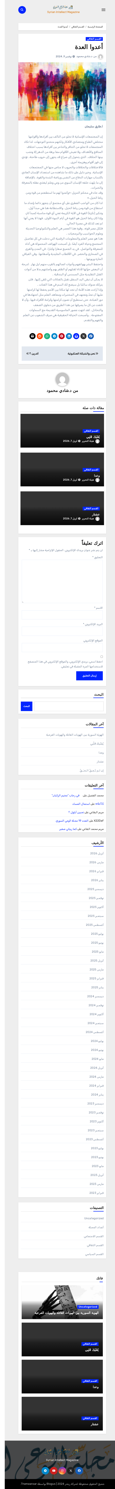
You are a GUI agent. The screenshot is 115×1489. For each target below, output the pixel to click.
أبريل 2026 (92, 853)
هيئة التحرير (86, 441)
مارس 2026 (92, 862)
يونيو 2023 (92, 1157)
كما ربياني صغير (63, 829)
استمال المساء (76, 803)
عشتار (91, 514)
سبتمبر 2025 (91, 916)
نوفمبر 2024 (91, 1005)
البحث (94, 695)
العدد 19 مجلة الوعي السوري (67, 820)
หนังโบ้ (95, 803)
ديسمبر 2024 (90, 996)
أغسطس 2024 (90, 1032)
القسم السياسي (89, 1254)
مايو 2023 (93, 1166)
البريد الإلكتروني (88, 624)
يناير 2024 (92, 1094)
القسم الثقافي (89, 38)
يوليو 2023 (92, 1148)
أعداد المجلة (91, 1227)
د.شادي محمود (80, 56)
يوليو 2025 (92, 933)
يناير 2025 (93, 987)
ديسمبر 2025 (91, 889)
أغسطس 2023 (90, 1139)
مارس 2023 (92, 1184)
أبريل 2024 (92, 1067)
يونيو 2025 (92, 942)
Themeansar (24, 1484)
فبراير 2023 (92, 1193)
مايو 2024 (93, 1058)
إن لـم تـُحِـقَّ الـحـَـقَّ (87, 770)
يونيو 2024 (92, 1050)
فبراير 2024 (92, 1085)
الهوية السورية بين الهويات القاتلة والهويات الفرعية (70, 734)
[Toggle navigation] (98, 10)
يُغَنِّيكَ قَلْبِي (88, 437)
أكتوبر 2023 (92, 1121)
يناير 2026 (92, 880)
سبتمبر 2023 (91, 1130)
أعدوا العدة (83, 47)
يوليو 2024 (92, 1041)
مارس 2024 (92, 1076)
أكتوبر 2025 (92, 907)
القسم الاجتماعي (89, 1236)
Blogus (46, 1484)
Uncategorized (89, 1218)
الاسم (93, 607)
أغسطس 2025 (90, 924)
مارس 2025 (92, 969)
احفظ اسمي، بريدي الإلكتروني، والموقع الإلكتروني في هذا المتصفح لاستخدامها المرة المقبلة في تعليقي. (60, 664)
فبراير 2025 (92, 978)
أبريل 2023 (92, 1175)
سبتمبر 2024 (91, 1023)
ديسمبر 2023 (91, 1103)
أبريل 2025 (92, 960)
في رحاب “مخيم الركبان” (62, 795)
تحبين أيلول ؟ (71, 812)
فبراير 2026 (92, 871)
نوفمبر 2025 (91, 898)
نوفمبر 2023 (91, 1112)
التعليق (93, 557)
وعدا (92, 476)
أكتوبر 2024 (92, 1014)
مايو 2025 (93, 951)
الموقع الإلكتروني (88, 640)
